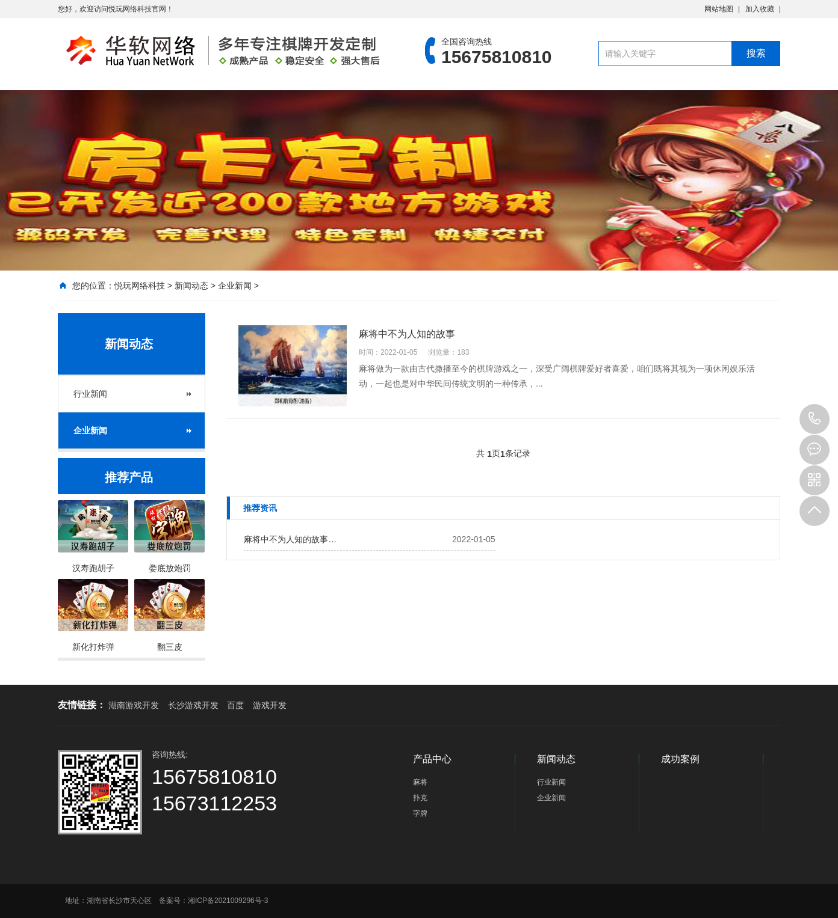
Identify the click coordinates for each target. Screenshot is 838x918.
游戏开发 (270, 705)
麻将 (420, 782)
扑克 (420, 798)
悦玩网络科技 (139, 285)
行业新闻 (90, 394)
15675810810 (814, 419)
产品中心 (432, 759)
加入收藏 (759, 9)
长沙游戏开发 (193, 705)
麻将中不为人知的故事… (290, 539)
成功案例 (680, 759)
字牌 (420, 813)
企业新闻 (235, 285)
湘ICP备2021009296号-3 (228, 900)
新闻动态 (191, 285)
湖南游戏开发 (133, 705)
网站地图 (718, 9)
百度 (235, 705)
